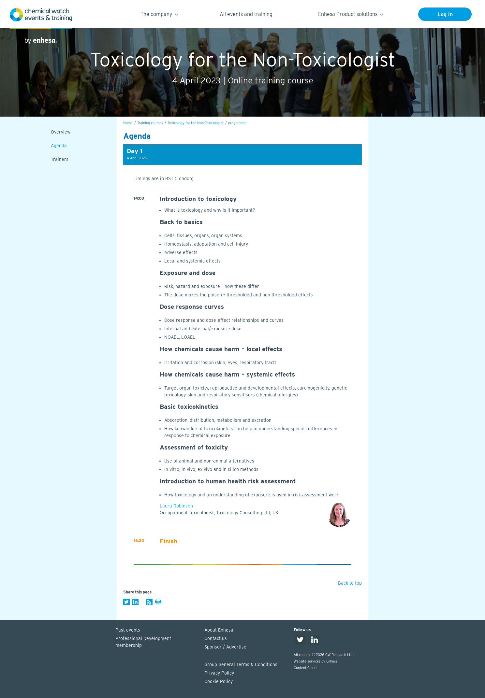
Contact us (215, 638)
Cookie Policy (218, 681)
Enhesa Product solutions (350, 15)
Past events (127, 630)
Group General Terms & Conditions (240, 664)
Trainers (59, 159)
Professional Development (156, 642)
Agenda (59, 145)
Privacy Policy (219, 673)
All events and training (246, 14)
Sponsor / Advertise (225, 646)
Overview (60, 132)
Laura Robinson (176, 505)
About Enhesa (218, 630)
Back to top (350, 583)
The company (158, 15)
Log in (445, 14)
